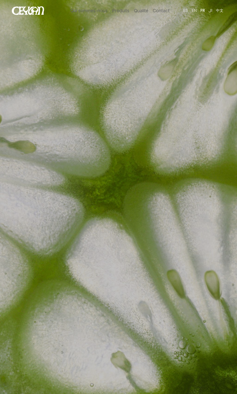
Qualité (141, 10)
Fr (202, 10)
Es (185, 10)
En (194, 10)
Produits (120, 10)
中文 (219, 10)
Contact (161, 10)
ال (210, 10)
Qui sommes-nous (90, 10)
